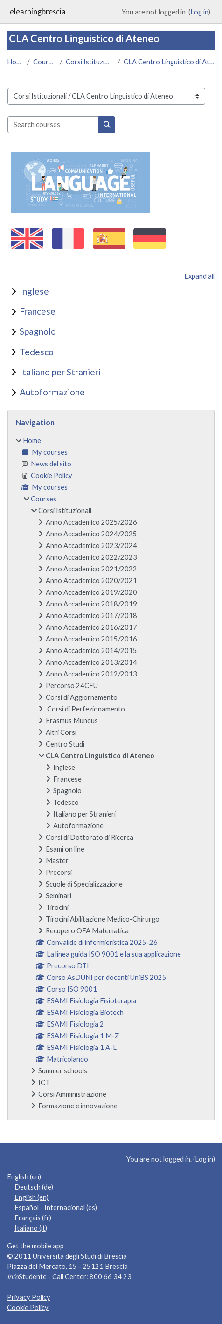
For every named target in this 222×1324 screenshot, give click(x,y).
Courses (44, 62)
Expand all (199, 276)
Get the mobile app (35, 1246)
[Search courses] (53, 124)
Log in (199, 12)
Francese (38, 311)
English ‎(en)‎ (24, 1177)
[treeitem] (111, 773)
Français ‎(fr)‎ (32, 1218)
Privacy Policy (28, 1297)
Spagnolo (38, 331)
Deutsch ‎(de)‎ (33, 1187)
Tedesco (37, 351)
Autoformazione (52, 392)
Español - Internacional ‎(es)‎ (55, 1207)
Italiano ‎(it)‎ (30, 1228)
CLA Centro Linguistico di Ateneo (169, 62)
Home (15, 62)
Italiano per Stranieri (60, 371)
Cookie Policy (28, 1307)
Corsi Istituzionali (90, 62)
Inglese (34, 291)
